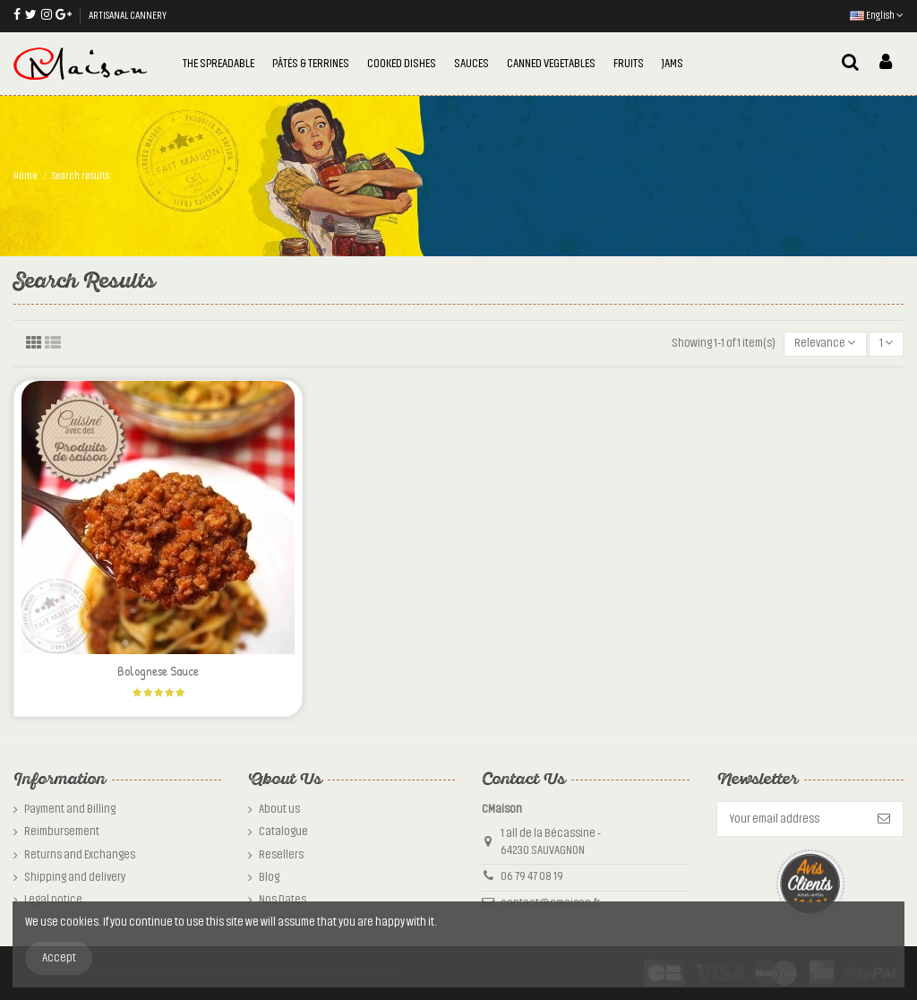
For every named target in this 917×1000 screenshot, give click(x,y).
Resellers (281, 855)
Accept (59, 958)
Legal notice (53, 899)
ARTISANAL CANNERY (128, 15)
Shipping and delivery (74, 877)
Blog (269, 877)
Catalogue (283, 831)
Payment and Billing (70, 809)
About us (279, 809)
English (877, 15)
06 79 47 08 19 (532, 876)
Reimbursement (61, 831)
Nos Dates (282, 899)
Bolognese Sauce (158, 670)
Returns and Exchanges (79, 855)
